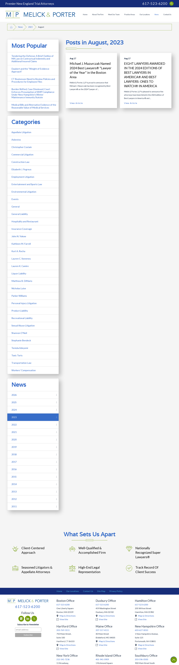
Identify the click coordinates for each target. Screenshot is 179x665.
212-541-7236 (63, 659)
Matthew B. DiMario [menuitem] (21, 280)
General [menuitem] (15, 206)
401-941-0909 (102, 659)
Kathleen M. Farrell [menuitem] (21, 243)
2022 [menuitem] (14, 424)
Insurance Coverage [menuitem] (21, 228)
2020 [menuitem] (14, 439)
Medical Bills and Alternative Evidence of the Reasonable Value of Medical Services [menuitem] (33, 106)
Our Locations (145, 14)
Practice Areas (129, 14)
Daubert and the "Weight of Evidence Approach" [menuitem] (30, 70)
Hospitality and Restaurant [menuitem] (24, 221)
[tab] (57, 395)
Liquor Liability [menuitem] (18, 273)
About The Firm (98, 14)
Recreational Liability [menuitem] (22, 318)
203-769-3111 (63, 630)
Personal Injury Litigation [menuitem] (24, 303)
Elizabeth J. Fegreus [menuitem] (21, 169)
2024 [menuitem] (14, 409)
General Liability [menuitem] (19, 214)
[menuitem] (85, 14)
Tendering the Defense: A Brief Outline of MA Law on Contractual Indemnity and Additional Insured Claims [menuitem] (32, 58)
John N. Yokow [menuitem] (18, 236)
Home (85, 14)
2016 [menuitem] (14, 469)
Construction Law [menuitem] (20, 162)
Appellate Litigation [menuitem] (21, 132)
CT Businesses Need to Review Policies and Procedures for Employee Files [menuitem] (33, 80)
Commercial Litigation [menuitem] (22, 154)
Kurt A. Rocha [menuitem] (18, 251)
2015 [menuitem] (14, 476)
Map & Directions (68, 615)
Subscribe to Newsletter (28, 624)
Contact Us (167, 14)
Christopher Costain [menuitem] (21, 147)
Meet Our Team (114, 14)
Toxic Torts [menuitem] (17, 355)
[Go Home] (11, 27)
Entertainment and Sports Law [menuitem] (26, 184)
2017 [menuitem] (14, 461)
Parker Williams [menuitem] (19, 295)
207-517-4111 (102, 630)
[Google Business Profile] (21, 618)
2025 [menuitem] (14, 402)
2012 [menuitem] (14, 499)
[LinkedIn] (28, 618)
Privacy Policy (115, 591)
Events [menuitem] (15, 199)
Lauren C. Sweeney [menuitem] (21, 258)
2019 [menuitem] (14, 447)
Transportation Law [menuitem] (21, 362)
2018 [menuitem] (14, 454)
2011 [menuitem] (14, 506)
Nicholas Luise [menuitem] (18, 288)
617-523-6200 (154, 4)
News (157, 14)
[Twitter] (34, 618)
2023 (30, 27)
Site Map (101, 591)
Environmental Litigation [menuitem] (23, 191)
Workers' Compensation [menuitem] (23, 370)
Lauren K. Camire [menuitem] (20, 266)
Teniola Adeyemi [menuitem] (19, 348)
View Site (64, 619)
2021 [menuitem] (14, 432)
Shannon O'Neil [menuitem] (19, 333)
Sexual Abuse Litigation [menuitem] (23, 325)
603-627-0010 (141, 630)
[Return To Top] (174, 660)
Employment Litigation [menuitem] (22, 176)
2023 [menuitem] (14, 417)
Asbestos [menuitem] (16, 139)
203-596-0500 (141, 659)
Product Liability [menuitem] (19, 310)
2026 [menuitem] (14, 394)
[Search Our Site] (171, 4)
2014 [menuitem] (14, 484)
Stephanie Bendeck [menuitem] (21, 340)
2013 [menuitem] (14, 491)
